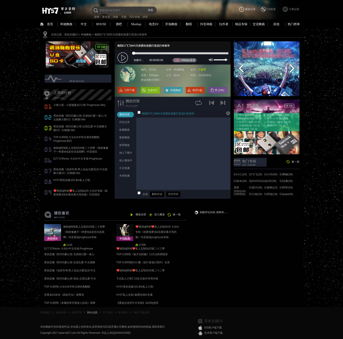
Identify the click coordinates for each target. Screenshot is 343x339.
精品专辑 (241, 24)
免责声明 (76, 312)
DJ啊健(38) (286, 174)
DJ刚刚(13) (271, 187)
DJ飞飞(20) (255, 174)
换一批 (295, 161)
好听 (145, 16)
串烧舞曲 (66, 24)
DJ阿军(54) (286, 187)
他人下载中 (125, 152)
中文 (84, 24)
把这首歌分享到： (151, 79)
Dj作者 (223, 24)
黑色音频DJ (71, 34)
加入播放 (159, 214)
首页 (50, 24)
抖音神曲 (206, 24)
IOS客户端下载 (213, 327)
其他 (276, 24)
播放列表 (124, 114)
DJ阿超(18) (271, 194)
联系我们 (123, 312)
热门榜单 (294, 24)
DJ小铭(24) (255, 194)
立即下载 (129, 90)
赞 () (220, 90)
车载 (123, 16)
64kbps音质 (184, 60)
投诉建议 (45, 312)
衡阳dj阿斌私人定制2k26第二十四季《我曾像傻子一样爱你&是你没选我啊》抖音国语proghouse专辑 (80, 151)
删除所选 (157, 194)
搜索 (150, 10)
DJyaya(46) (286, 194)
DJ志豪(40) (286, 181)
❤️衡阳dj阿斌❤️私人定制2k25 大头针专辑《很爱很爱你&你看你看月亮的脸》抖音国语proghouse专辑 (80, 194)
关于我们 (108, 312)
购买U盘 (197, 90)
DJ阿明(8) (239, 194)
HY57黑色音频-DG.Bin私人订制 (71, 180)
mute (210, 59)
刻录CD (152, 90)
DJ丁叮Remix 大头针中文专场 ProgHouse (77, 158)
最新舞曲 (124, 137)
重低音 (106, 16)
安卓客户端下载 (213, 332)
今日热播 (124, 168)
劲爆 (115, 16)
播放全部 (141, 214)
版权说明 (61, 312)
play (123, 58)
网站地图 (92, 312)
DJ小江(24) (240, 174)
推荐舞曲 (124, 145)
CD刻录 (271, 9)
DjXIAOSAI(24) (258, 181)
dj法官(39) (270, 181)
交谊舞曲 (259, 24)
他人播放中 (125, 160)
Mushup (136, 24)
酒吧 (119, 24)
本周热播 (124, 175)
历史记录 (124, 122)
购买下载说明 (142, 312)
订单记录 (294, 9)
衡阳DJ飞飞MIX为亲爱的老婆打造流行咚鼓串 (120, 34)
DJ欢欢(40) (240, 181)
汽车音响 (134, 16)
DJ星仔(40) (255, 187)
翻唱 (189, 24)
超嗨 (96, 16)
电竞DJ (154, 24)
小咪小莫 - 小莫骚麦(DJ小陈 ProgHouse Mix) (79, 105)
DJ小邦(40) (271, 174)
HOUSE (101, 24)
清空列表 (173, 194)
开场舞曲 (171, 24)
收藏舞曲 (175, 90)
